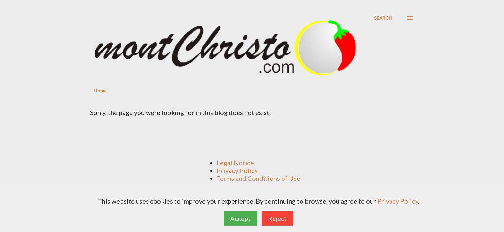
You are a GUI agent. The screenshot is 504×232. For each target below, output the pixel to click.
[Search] (383, 18)
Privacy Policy (237, 170)
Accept (240, 218)
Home (100, 90)
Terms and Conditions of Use (258, 178)
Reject (277, 218)
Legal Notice (235, 163)
